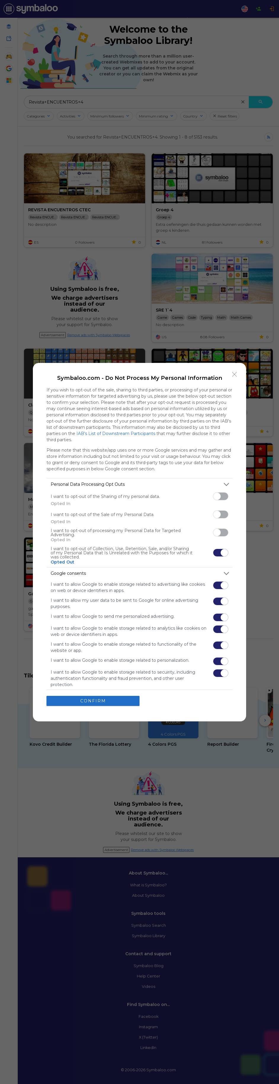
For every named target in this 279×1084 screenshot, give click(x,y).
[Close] (234, 374)
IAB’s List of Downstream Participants (115, 433)
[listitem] (139, 484)
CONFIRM (93, 701)
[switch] (220, 496)
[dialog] (139, 542)
